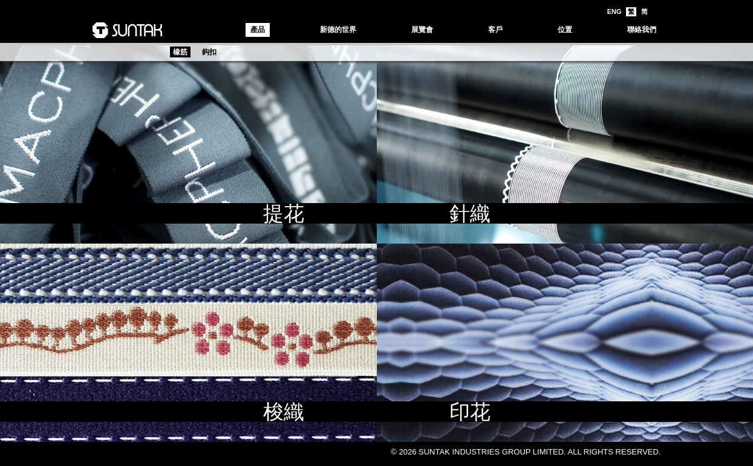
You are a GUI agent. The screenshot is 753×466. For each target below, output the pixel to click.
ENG (614, 11)
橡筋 (180, 52)
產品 (257, 29)
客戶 (495, 29)
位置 (565, 29)
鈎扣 (209, 52)
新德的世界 (338, 29)
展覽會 (422, 29)
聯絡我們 (641, 29)
